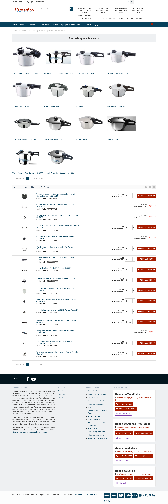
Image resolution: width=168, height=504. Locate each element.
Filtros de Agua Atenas (96, 435)
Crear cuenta (62, 394)
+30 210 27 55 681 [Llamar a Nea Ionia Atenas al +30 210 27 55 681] (124, 433)
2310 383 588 (80, 495)
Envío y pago (28, 2)
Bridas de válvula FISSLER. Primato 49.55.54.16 (55, 268)
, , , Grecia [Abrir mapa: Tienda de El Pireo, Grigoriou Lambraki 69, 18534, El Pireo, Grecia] (134, 452)
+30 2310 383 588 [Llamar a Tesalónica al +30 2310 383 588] (124, 404)
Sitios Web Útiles (94, 419)
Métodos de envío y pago (97, 394)
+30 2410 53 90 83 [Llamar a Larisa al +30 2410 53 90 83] (124, 478)
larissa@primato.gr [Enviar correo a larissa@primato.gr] (144, 478)
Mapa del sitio (93, 428)
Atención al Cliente (94, 416)
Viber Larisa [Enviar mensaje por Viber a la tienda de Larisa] (121, 483)
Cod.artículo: (41, 198)
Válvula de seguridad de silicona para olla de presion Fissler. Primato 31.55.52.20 (56, 195)
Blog (20, 2)
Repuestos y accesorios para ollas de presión (46, 31)
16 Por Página (44, 187)
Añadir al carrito (146, 195)
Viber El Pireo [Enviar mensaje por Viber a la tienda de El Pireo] (122, 461)
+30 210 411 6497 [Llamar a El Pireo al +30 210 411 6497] (124, 456)
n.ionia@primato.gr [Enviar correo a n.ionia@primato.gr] (144, 433)
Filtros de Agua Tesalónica (97, 438)
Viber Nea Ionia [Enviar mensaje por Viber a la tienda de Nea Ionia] (123, 438)
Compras (61, 397)
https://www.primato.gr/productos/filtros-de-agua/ (29, 432)
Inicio (15, 2)
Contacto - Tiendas (95, 391)
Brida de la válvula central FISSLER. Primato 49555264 (57, 310)
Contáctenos (39, 2)
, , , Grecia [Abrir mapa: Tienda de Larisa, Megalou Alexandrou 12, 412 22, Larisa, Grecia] (134, 474)
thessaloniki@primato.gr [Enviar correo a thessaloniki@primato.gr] (126, 409)
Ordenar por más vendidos (25, 187)
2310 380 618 (92, 495)
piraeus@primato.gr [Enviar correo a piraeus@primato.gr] (143, 456)
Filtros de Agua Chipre (96, 404)
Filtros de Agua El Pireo (96, 432)
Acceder (61, 391)
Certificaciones (93, 397)
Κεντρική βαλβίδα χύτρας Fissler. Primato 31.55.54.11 (56, 278)
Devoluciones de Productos (98, 401)
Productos (23, 31)
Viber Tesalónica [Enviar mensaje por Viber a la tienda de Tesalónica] (123, 413)
